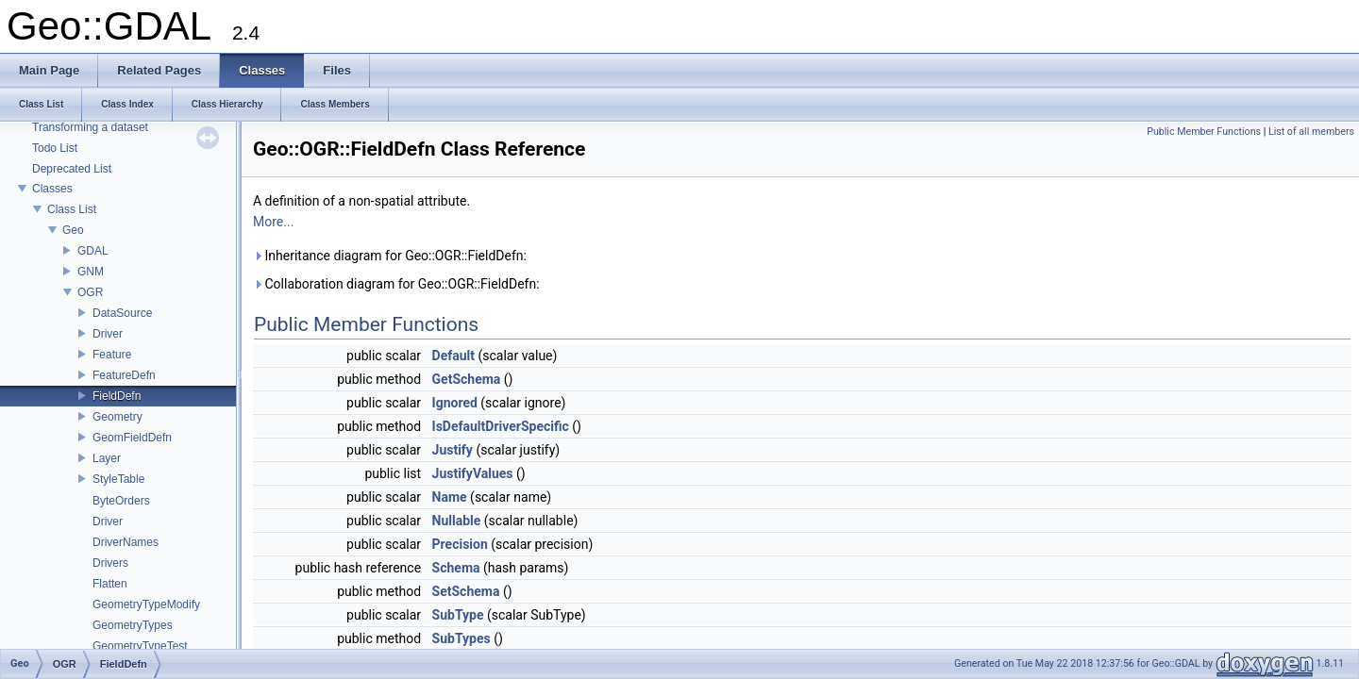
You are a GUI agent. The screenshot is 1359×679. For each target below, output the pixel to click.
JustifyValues (472, 473)
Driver (107, 333)
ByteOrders (121, 500)
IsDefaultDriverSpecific (500, 426)
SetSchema (466, 591)
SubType (458, 614)
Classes (52, 188)
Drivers (110, 563)
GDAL (93, 250)
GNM (90, 271)
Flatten (109, 583)
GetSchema (466, 379)
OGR (90, 292)
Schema (456, 567)
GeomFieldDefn (132, 437)
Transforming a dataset (90, 127)
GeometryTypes (132, 625)
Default (453, 355)
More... (273, 221)
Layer (106, 458)
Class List (71, 209)
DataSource (122, 313)
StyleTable (118, 479)
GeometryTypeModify (146, 604)
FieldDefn (116, 396)
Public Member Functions (1204, 131)
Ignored (455, 402)
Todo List (54, 148)
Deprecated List (71, 168)
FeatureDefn (124, 375)
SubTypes (461, 638)
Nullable (456, 520)
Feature (111, 354)
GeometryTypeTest (140, 646)
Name (449, 497)
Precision (460, 544)
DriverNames (125, 542)
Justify (452, 449)
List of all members (1311, 131)
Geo (73, 230)
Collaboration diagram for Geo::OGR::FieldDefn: (396, 283)
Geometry (117, 416)
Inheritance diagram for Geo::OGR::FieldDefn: (390, 255)
